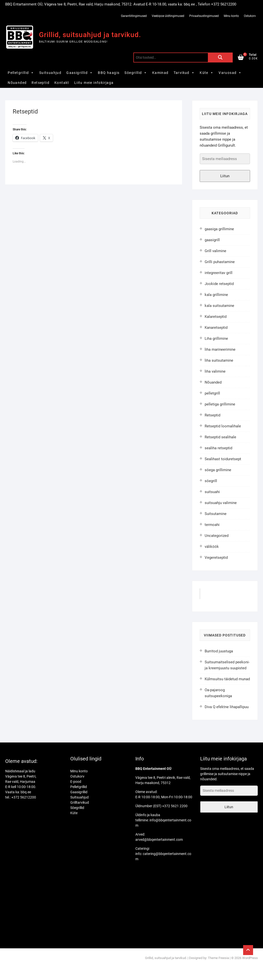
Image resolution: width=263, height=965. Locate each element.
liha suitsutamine (219, 360)
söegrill (211, 481)
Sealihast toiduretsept (223, 459)
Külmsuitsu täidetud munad (227, 679)
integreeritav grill (218, 273)
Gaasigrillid (79, 73)
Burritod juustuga (219, 651)
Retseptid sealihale (220, 437)
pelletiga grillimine (220, 404)
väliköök (212, 546)
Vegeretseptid (216, 557)
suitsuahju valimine (221, 503)
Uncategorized (216, 535)
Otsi (220, 57)
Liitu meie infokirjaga (94, 83)
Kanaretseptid (216, 327)
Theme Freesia (218, 958)
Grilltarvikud (79, 802)
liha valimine (215, 371)
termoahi (212, 524)
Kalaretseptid (215, 316)
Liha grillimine (216, 338)
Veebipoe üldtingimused (168, 16)
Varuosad (230, 73)
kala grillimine (216, 294)
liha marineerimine (220, 349)
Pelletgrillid (21, 73)
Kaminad (160, 73)
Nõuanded (17, 83)
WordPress (250, 958)
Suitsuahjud (50, 73)
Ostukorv (250, 16)
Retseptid (40, 83)
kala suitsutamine (219, 305)
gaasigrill (212, 240)
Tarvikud (184, 73)
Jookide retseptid (219, 284)
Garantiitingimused (134, 16)
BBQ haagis (108, 73)
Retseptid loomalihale (223, 426)
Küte (207, 73)
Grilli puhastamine (220, 262)
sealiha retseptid (218, 448)
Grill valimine (215, 251)
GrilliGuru (213, 595)
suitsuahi (212, 492)
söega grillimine (218, 470)
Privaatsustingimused (204, 16)
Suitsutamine (215, 513)
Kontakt (61, 83)
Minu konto (231, 16)
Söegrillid (135, 73)
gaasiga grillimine (219, 229)
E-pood (75, 782)
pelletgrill (212, 393)
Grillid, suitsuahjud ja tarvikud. (90, 35)
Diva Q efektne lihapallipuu (227, 707)
